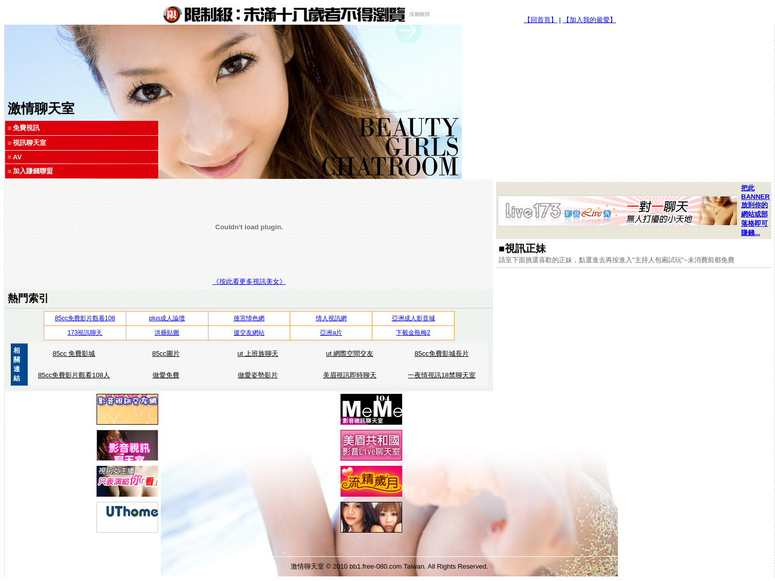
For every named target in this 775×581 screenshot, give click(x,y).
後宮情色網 (249, 318)
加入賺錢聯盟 (33, 171)
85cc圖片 (165, 353)
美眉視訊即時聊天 (349, 375)
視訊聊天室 (29, 143)
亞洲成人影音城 (413, 318)
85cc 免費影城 (73, 353)
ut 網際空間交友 (349, 353)
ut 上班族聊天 (257, 353)
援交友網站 (249, 332)
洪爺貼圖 (167, 332)
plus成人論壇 (167, 318)
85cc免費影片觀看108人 (74, 375)
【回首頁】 (540, 20)
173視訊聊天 (84, 332)
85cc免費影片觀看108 (85, 318)
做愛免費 (166, 375)
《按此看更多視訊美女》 (249, 281)
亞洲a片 (331, 332)
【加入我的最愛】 (589, 20)
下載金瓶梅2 (413, 332)
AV (17, 157)
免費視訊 (26, 128)
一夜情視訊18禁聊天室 (441, 375)
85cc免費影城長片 (441, 353)
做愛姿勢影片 (258, 375)
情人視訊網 (331, 318)
